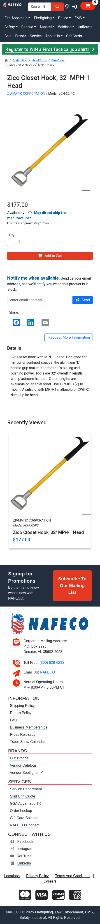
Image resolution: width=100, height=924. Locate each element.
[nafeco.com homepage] (12, 4)
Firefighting (19, 60)
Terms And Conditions (72, 876)
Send (82, 300)
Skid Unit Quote (22, 796)
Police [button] (63, 18)
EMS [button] (78, 18)
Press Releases (22, 734)
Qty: (12, 235)
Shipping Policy (22, 706)
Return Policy (20, 713)
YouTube (24, 856)
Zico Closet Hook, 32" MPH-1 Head (48, 532)
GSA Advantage (25, 803)
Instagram (25, 849)
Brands (20, 36)
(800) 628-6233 (52, 662)
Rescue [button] (27, 27)
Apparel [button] (46, 27)
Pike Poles (58, 60)
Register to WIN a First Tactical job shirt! (50, 49)
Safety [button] (10, 27)
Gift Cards (74, 36)
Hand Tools (39, 60)
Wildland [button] (65, 27)
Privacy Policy (37, 876)
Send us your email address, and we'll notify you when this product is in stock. (49, 283)
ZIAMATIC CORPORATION (26, 94)
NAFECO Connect (25, 825)
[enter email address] (40, 300)
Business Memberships (28, 727)
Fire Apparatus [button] (16, 18)
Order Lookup (21, 811)
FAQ (13, 720)
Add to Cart (50, 256)
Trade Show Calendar (27, 742)
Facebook (25, 842)
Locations (12, 876)
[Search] (57, 6)
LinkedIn (24, 863)
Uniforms (85, 27)
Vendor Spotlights (27, 773)
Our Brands (19, 758)
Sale (8, 36)
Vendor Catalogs (23, 765)
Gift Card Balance (24, 818)
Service (36, 36)
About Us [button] (52, 36)
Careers (50, 881)
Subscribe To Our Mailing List (72, 585)
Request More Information (68, 337)
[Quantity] (50, 242)
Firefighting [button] (43, 18)
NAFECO (47, 672)
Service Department (26, 789)
